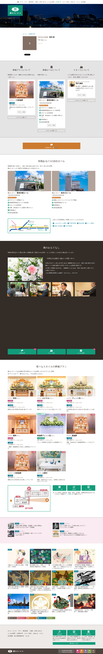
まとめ (27, 636)
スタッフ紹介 (65, 2)
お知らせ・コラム (75, 2)
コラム (42, 618)
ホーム (25, 34)
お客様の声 (58, 2)
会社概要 (83, 2)
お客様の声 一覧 (51, 145)
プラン (26, 2)
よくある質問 (50, 2)
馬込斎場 (80, 223)
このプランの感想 (21, 117)
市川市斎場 (68, 226)
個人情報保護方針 (19, 636)
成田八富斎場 (58, 226)
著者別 (51, 618)
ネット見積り (68, 494)
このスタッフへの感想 (81, 100)
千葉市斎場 (72, 223)
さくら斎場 (89, 223)
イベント (32, 618)
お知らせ (22, 618)
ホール (21, 2)
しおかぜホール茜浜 (60, 223)
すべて (12, 618)
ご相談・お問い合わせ (40, 2)
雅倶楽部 (31, 2)
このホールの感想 (51, 130)
